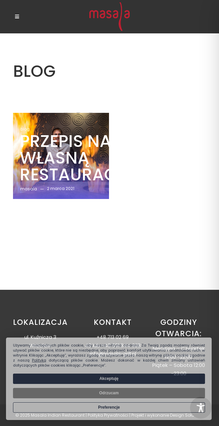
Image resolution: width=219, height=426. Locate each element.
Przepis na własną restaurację (77, 158)
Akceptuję (108, 378)
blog (25, 129)
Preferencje (109, 407)
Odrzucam (109, 393)
